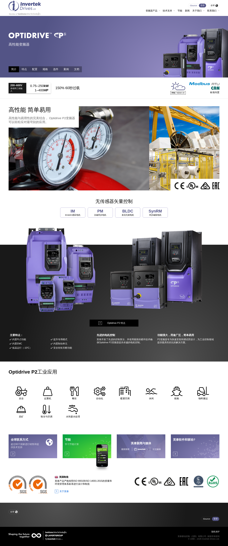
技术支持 (167, 10)
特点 (24, 69)
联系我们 (212, 10)
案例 (66, 69)
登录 (203, 5)
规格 (45, 69)
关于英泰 (64, 491)
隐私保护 (215, 531)
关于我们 (197, 10)
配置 (34, 69)
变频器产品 (151, 10)
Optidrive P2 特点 (116, 323)
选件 (55, 69)
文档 (76, 69)
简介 (13, 69)
